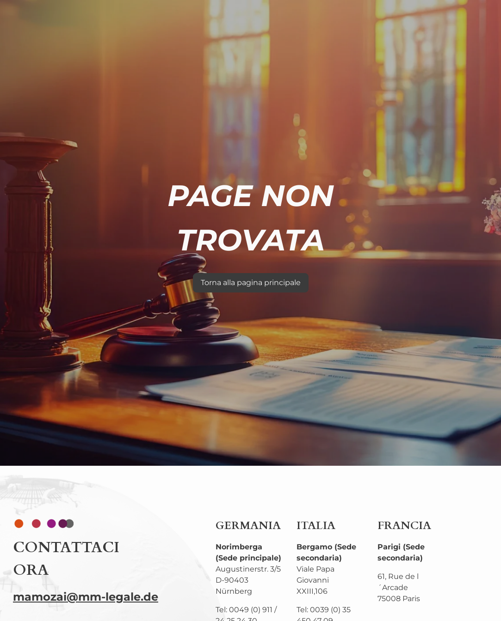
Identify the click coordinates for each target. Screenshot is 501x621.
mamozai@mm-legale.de (85, 596)
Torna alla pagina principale (251, 282)
